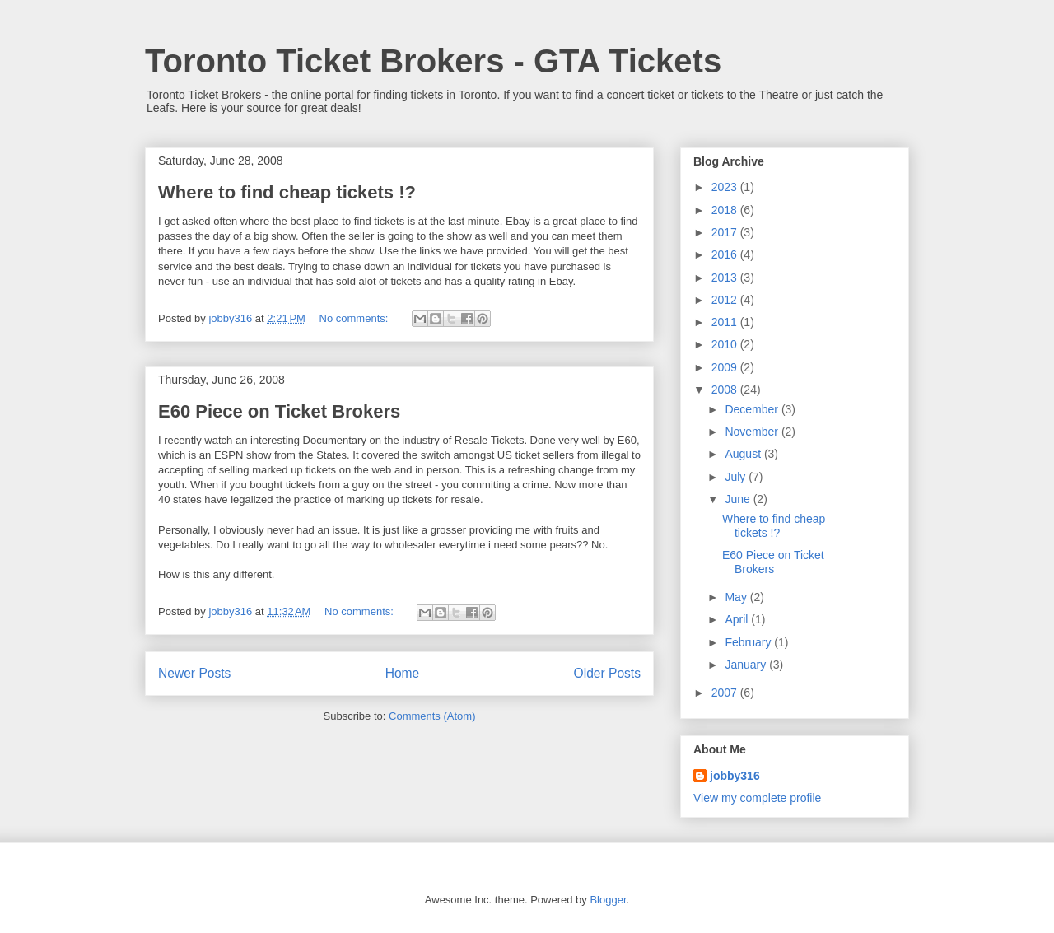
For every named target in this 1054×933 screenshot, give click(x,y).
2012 (725, 299)
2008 (725, 389)
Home (402, 673)
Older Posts (607, 673)
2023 (725, 187)
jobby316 (735, 775)
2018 (725, 210)
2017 (725, 232)
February (749, 642)
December (753, 409)
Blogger (608, 899)
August (744, 453)
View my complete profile (757, 798)
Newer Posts (194, 673)
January (747, 664)
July (737, 476)
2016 (725, 254)
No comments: (355, 318)
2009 (725, 367)
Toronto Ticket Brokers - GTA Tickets (433, 61)
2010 (725, 344)
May (737, 597)
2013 (725, 277)
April (738, 619)
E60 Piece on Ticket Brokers (279, 411)
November (753, 431)
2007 (725, 692)
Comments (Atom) (432, 716)
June (739, 499)
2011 (725, 322)
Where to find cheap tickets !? (287, 192)
